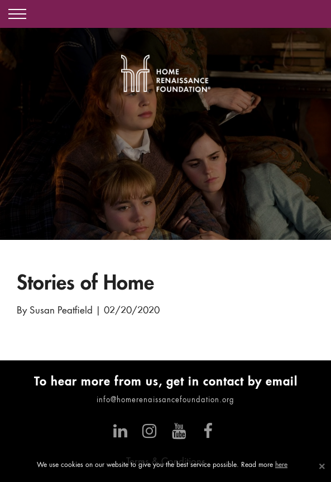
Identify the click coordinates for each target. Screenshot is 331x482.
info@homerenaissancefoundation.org (165, 400)
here (281, 465)
